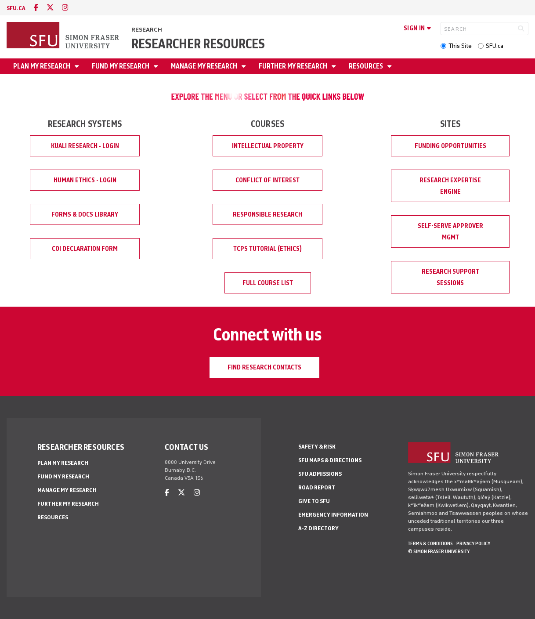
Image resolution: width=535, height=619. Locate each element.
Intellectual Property (268, 146)
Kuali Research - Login (85, 146)
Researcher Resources (198, 44)
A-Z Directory (318, 528)
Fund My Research (121, 66)
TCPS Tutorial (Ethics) (267, 249)
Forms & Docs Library (84, 214)
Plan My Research (42, 66)
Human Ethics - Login (85, 180)
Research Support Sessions (450, 277)
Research (146, 29)
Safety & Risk (317, 446)
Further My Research (294, 66)
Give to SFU (314, 501)
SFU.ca (494, 46)
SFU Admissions (320, 474)
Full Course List (267, 283)
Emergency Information (333, 514)
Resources (366, 66)
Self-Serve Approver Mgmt (450, 231)
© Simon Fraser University (439, 551)
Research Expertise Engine (450, 185)
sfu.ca (16, 8)
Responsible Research (267, 214)
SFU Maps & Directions (329, 460)
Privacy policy (473, 543)
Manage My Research (205, 66)
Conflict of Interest (267, 180)
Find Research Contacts (264, 367)
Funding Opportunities (450, 146)
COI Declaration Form (85, 249)
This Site (460, 46)
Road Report (316, 487)
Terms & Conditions (430, 543)
